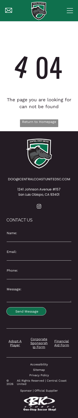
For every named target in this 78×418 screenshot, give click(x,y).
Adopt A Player (15, 343)
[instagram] (39, 207)
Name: (12, 233)
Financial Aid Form (61, 343)
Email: (12, 252)
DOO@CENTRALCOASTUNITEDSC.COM (39, 179)
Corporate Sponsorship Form (39, 343)
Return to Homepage (39, 122)
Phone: (12, 270)
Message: (14, 289)
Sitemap (39, 369)
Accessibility (39, 364)
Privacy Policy (39, 375)
